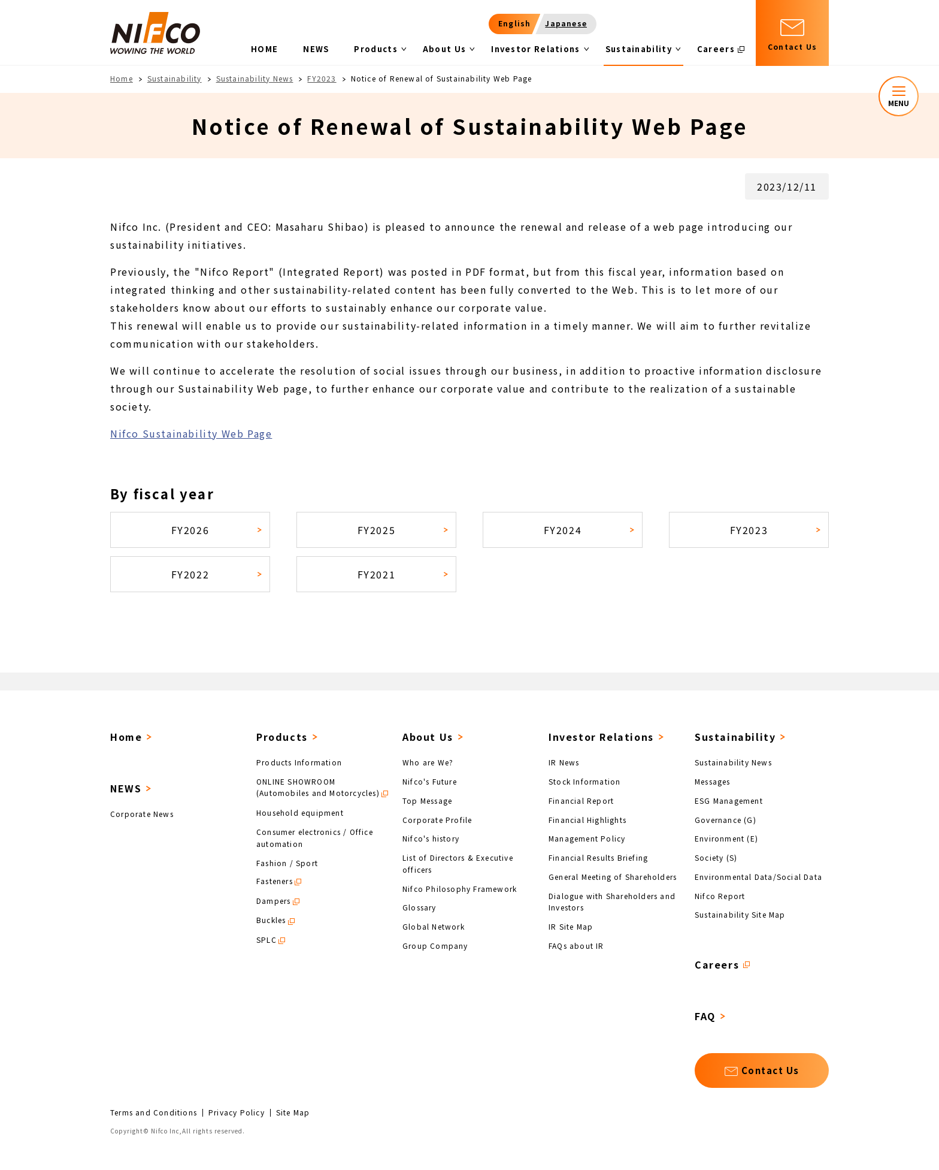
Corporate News (142, 814)
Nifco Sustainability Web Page (191, 433)
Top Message (427, 800)
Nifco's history (430, 838)
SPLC (266, 939)
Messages (713, 781)
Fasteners (274, 881)
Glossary (419, 907)
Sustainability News (254, 78)
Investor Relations (601, 736)
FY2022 (190, 574)
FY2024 (563, 530)
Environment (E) (726, 838)
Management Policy (587, 838)
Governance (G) (725, 819)
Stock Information (584, 781)
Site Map (293, 1112)
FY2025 (377, 530)
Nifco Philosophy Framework (459, 888)
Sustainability (174, 78)
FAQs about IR (576, 945)
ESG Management (729, 800)
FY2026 (190, 530)
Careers (717, 964)
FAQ (705, 1016)
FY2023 (321, 78)
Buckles (271, 920)
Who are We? (427, 762)
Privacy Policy (236, 1112)
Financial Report (581, 800)
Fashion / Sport (287, 862)
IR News (564, 762)
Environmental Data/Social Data (758, 877)
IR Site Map (571, 926)
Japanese (566, 23)
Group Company (435, 945)
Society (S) (716, 857)
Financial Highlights (587, 819)
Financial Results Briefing (598, 857)
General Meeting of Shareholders (613, 877)
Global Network (433, 926)
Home (121, 78)
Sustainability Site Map (740, 914)
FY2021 (377, 574)
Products (282, 736)
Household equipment (300, 812)
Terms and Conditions (153, 1112)
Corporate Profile (437, 819)
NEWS (125, 788)
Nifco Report (720, 895)
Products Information (299, 762)
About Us (427, 736)
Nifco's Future (429, 781)
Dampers (273, 900)
